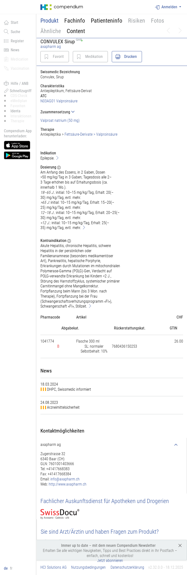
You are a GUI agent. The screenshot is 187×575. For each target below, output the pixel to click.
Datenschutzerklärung (127, 567)
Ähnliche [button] (50, 31)
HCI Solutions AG (53, 567)
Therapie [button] (17, 121)
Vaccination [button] (16, 68)
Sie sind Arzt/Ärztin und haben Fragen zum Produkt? (100, 531)
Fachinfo (74, 20)
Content (76, 31)
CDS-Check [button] (18, 95)
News (11, 49)
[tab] (80, 112)
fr (11, 568)
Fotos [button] (157, 20)
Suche (12, 31)
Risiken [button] (136, 20)
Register (14, 40)
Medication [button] (16, 59)
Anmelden (166, 7)
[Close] (180, 545)
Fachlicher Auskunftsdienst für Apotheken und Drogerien (104, 501)
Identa (15, 111)
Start (11, 22)
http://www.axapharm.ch (67, 484)
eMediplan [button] (18, 100)
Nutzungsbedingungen (88, 567)
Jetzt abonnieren (110, 560)
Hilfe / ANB (16, 83)
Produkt (49, 20)
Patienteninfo (106, 20)
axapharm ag (50, 46)
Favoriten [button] (17, 106)
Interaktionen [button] (20, 116)
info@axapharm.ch (65, 479)
